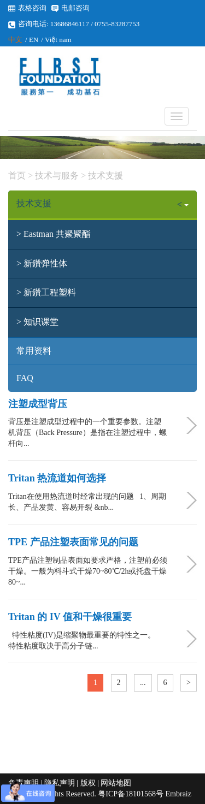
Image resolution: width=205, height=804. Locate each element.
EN (33, 39)
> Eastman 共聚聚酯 (53, 234)
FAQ (24, 378)
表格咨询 (32, 8)
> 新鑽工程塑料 (46, 292)
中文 (15, 39)
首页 (17, 175)
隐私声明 (59, 783)
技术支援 (104, 175)
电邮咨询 (75, 8)
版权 (88, 783)
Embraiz (178, 794)
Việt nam (58, 39)
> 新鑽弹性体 (41, 263)
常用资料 (33, 350)
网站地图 (116, 783)
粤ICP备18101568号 (130, 794)
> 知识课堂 (37, 321)
